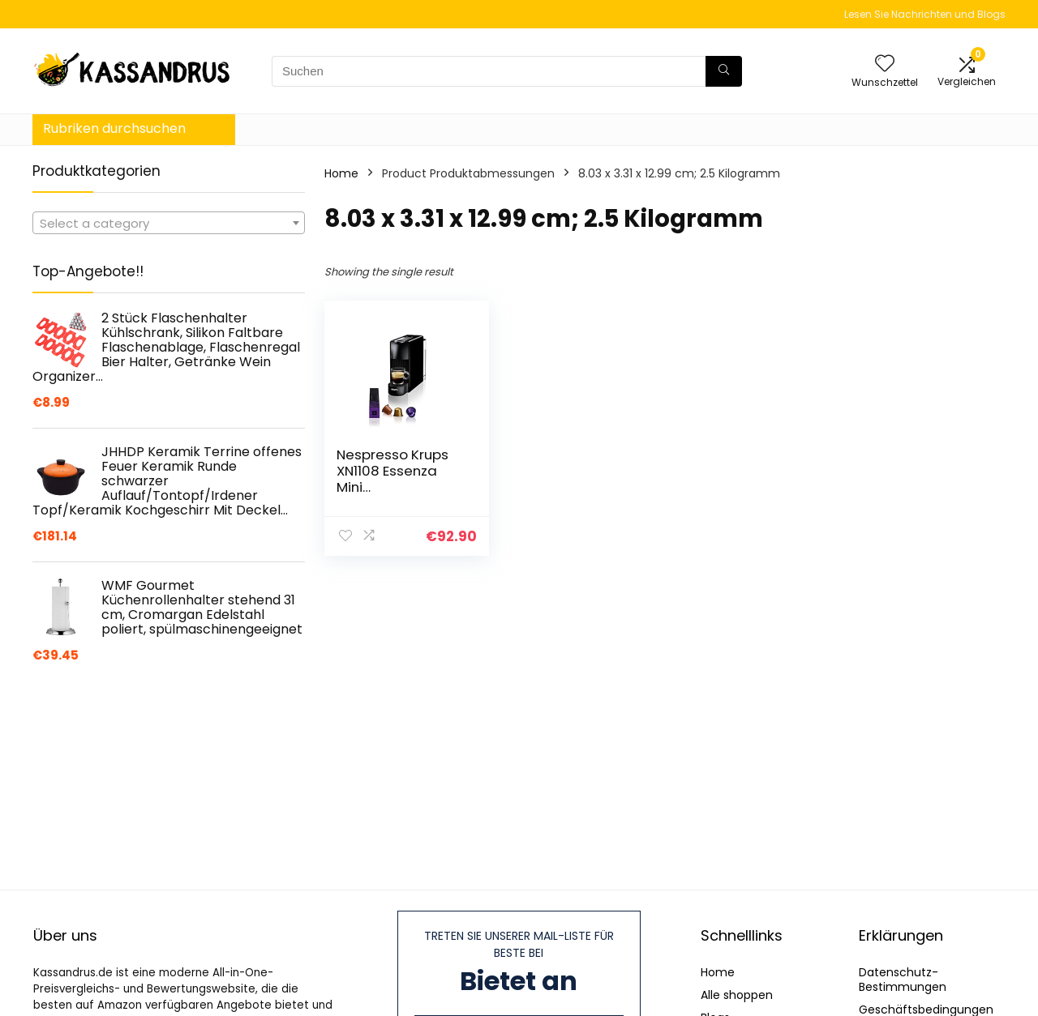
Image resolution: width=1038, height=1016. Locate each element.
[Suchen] (724, 71)
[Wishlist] (884, 64)
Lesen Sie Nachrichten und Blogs (925, 14)
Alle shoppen (737, 995)
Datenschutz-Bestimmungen (902, 979)
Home (341, 173)
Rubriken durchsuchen (114, 128)
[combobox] (168, 222)
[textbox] (168, 223)
